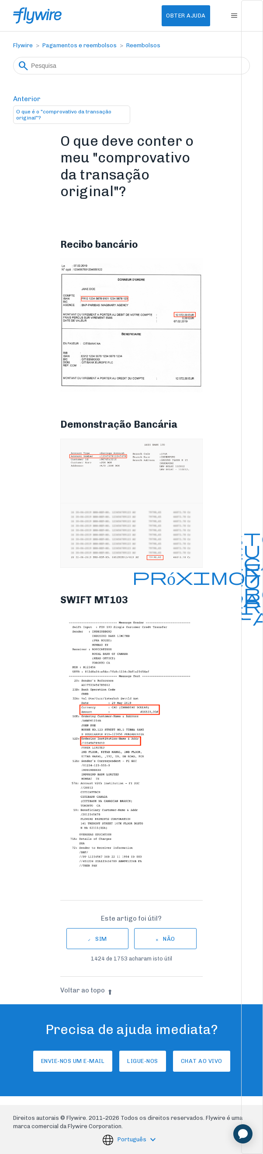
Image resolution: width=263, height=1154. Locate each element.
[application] (243, 1134)
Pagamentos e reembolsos (79, 45)
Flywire (23, 45)
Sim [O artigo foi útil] (101, 939)
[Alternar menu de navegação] (234, 16)
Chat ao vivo (201, 1061)
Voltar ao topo (86, 990)
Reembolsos (143, 45)
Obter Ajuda (186, 15)
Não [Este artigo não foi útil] (169, 939)
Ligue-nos (142, 1061)
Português (133, 1139)
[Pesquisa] (131, 65)
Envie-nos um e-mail (73, 1061)
